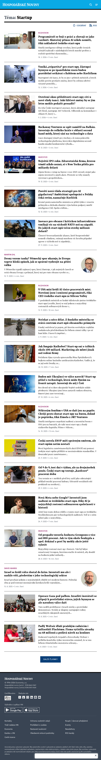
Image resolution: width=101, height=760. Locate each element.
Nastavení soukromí (38, 729)
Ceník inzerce (10, 737)
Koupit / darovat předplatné (76, 721)
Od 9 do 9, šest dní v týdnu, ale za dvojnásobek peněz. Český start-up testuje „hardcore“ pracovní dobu (66, 470)
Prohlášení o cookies (38, 725)
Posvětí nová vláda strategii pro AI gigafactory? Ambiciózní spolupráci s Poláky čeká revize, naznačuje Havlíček (65, 194)
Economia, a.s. (21, 683)
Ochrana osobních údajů (40, 721)
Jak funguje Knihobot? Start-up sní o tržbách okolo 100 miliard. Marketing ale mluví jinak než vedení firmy (66, 349)
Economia (8, 729)
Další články (50, 659)
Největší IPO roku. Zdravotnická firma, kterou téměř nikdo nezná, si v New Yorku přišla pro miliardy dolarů (66, 164)
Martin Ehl (9, 254)
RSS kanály (69, 733)
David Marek (10, 568)
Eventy (68, 725)
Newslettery (70, 729)
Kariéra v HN (10, 733)
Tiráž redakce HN (11, 725)
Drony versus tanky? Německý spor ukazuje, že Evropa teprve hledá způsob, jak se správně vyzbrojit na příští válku (37, 262)
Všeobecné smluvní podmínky (42, 733)
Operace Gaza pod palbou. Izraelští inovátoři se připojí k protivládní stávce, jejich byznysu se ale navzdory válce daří (67, 599)
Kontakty (8, 721)
